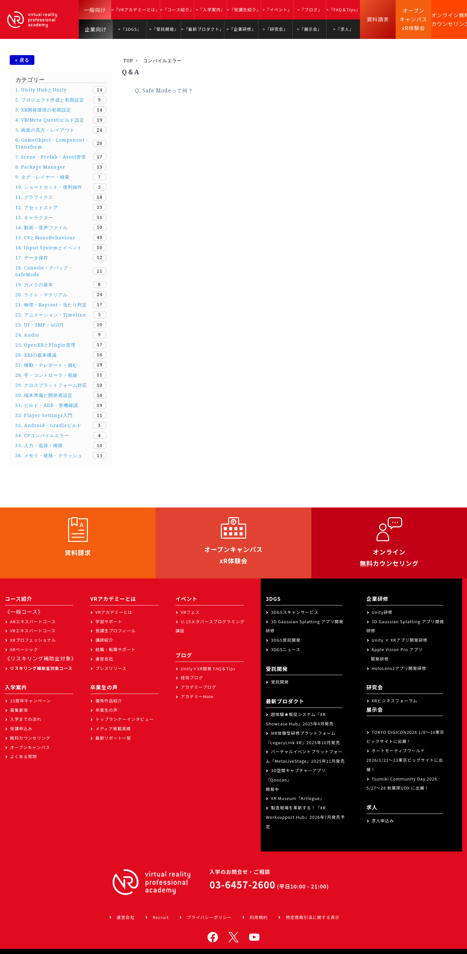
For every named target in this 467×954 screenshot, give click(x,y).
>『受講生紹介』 (244, 9)
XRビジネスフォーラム (394, 702)
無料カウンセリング (30, 739)
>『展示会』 (309, 29)
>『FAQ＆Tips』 (343, 9)
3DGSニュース (285, 651)
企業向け (96, 29)
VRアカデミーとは (113, 613)
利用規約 (259, 919)
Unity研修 (382, 613)
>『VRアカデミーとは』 (135, 9)
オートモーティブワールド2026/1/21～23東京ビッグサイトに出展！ (404, 761)
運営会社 (104, 660)
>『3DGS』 (129, 29)
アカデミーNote (197, 698)
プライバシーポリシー (209, 919)
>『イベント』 (277, 9)
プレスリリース (110, 669)
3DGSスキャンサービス (294, 613)
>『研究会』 (275, 29)
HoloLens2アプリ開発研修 (399, 669)
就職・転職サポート (115, 651)
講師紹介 (104, 641)
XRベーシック (24, 651)
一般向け (95, 10)
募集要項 (19, 711)
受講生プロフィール (115, 632)
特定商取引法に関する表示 (313, 919)
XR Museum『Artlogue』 (297, 800)
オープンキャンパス (30, 748)
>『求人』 (343, 29)
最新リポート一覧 (113, 739)
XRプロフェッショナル (33, 641)
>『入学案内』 (210, 9)
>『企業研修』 (241, 29)
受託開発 (280, 683)
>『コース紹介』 (177, 9)
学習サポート (108, 623)
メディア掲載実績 (113, 730)
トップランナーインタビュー (124, 721)
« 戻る (22, 60)
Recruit (161, 919)
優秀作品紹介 (108, 702)
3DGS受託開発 (286, 641)
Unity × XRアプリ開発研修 (400, 641)
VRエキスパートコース (33, 632)
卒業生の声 (106, 711)
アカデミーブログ (198, 689)
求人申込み (383, 822)
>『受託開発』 (164, 29)
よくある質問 (23, 758)
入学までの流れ (26, 721)
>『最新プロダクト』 (202, 29)
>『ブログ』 (309, 9)
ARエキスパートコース (33, 623)
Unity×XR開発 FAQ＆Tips (208, 670)
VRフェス (190, 613)
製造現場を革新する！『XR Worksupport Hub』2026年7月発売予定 (305, 818)
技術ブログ (192, 679)
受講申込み (21, 730)
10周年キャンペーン (30, 702)
